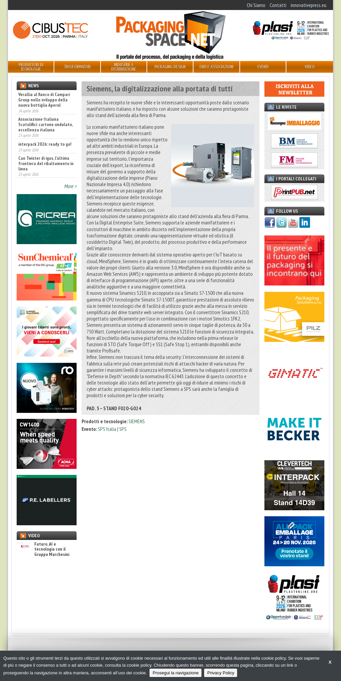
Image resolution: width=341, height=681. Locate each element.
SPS (123, 429)
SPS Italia (107, 429)
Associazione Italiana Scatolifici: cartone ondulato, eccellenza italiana (45, 124)
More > (70, 186)
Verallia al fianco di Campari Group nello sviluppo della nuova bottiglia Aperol (44, 100)
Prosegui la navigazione (175, 672)
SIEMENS (137, 421)
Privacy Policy (220, 672)
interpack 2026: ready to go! (44, 144)
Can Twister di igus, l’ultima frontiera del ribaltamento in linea (46, 163)
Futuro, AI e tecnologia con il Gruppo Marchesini (43, 549)
